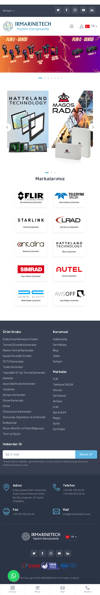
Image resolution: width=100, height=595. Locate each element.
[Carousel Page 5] (54, 78)
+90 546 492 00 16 (74, 493)
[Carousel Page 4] (51, 78)
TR (90, 26)
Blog (55, 350)
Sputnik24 (59, 412)
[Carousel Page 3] (48, 78)
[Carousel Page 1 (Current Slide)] (40, 78)
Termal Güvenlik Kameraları (19, 345)
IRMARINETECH (49, 578)
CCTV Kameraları (13, 361)
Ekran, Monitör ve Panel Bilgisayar (23, 428)
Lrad (55, 407)
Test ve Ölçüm (12, 434)
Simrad (57, 390)
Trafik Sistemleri (13, 367)
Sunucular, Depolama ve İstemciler (24, 417)
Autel (56, 423)
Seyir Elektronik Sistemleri (19, 384)
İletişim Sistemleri (14, 395)
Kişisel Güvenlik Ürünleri (17, 356)
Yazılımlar (9, 389)
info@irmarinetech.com (76, 514)
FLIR (55, 379)
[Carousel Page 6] (58, 78)
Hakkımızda (60, 339)
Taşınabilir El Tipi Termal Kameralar (24, 372)
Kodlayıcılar (10, 423)
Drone (6, 406)
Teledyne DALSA (63, 384)
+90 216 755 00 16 (73, 490)
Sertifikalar (60, 345)
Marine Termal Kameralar (18, 350)
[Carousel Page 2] (51, 172)
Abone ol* (86, 454)
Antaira (57, 401)
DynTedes (59, 429)
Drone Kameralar (13, 400)
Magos (57, 418)
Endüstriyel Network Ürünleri (20, 339)
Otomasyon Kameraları (17, 411)
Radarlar (8, 378)
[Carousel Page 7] (61, 78)
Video (56, 356)
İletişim (7, 10)
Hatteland (59, 395)
